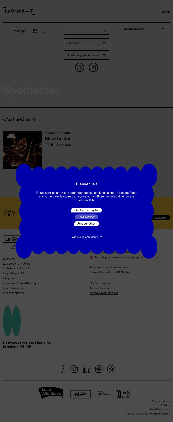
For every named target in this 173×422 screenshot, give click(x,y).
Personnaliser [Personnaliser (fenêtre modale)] (86, 223)
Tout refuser (86, 217)
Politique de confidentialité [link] (86, 236)
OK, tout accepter (86, 210)
